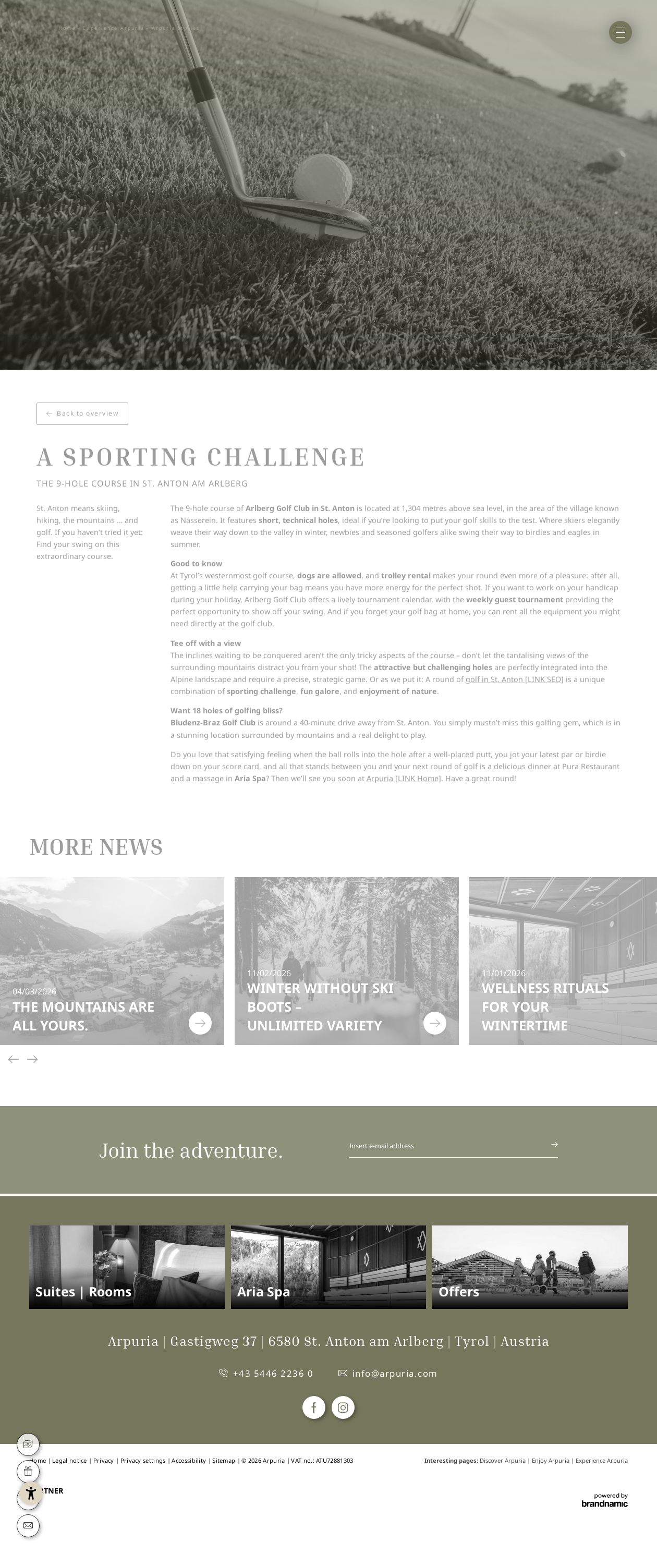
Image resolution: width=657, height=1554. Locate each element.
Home (67, 28)
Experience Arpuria (113, 28)
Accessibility (190, 1460)
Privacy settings (143, 1460)
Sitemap (224, 1460)
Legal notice (70, 1460)
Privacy (104, 1460)
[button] (69, 1485)
